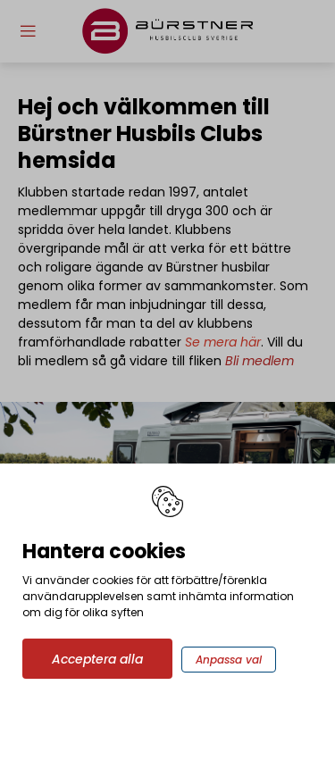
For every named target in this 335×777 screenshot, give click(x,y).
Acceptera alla (97, 659)
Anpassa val (229, 659)
